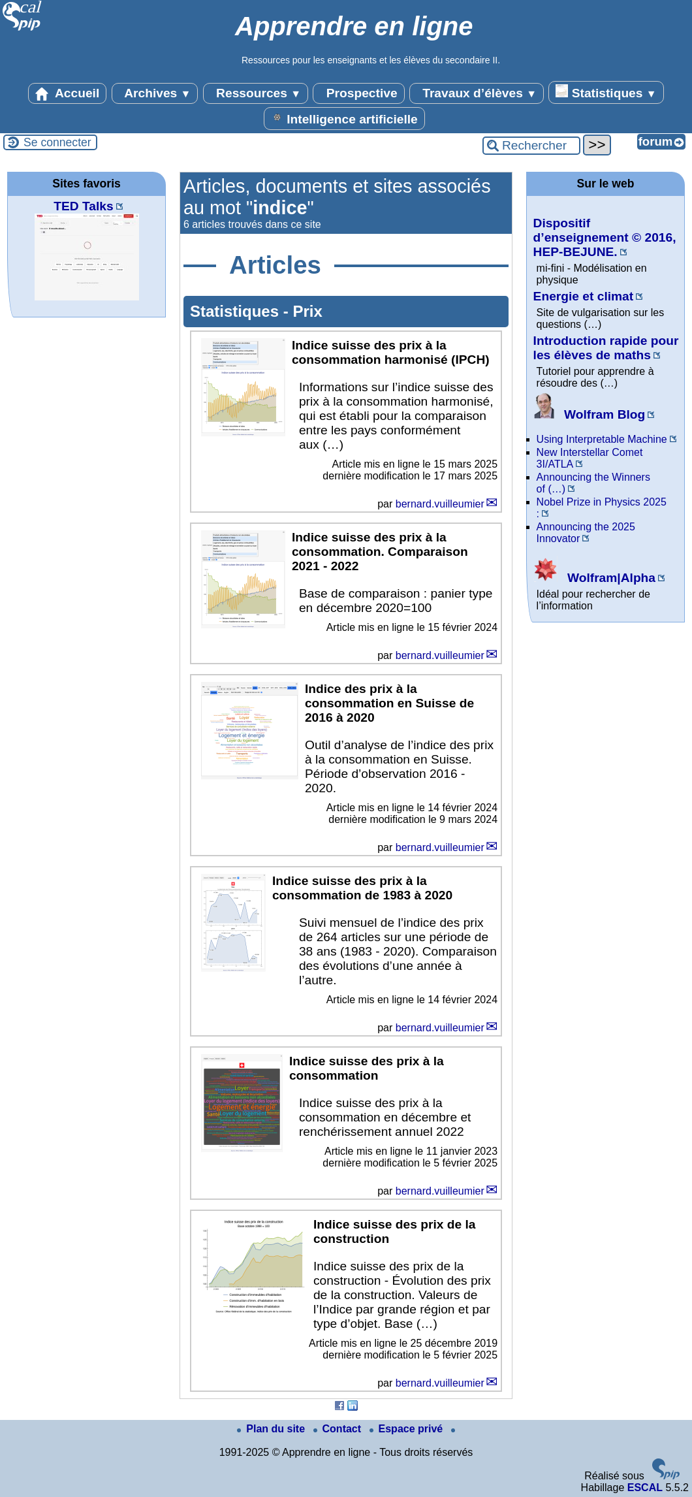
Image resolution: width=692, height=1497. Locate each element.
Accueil (67, 93)
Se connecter (57, 142)
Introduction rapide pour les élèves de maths (606, 348)
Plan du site (272, 1428)
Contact (338, 1428)
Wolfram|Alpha (594, 578)
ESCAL (645, 1487)
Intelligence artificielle (344, 118)
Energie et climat (583, 296)
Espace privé (408, 1428)
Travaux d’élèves (477, 93)
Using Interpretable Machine (602, 439)
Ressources (255, 93)
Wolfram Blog (589, 414)
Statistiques (606, 92)
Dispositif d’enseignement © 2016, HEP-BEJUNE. (604, 237)
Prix (307, 311)
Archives (155, 93)
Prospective (358, 93)
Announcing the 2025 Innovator (586, 532)
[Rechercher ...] (531, 146)
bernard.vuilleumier (440, 503)
